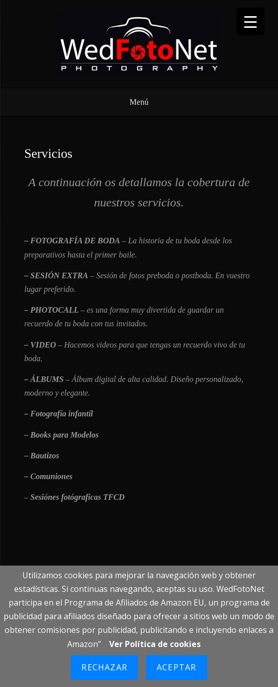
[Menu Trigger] (250, 21)
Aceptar (176, 667)
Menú (138, 102)
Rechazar (104, 667)
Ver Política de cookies (155, 644)
